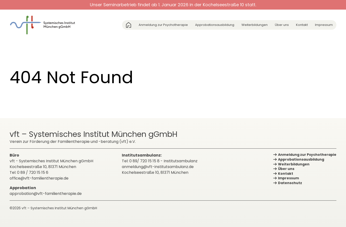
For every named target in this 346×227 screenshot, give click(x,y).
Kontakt (302, 25)
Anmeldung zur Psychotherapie (163, 25)
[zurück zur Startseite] (46, 25)
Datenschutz (290, 182)
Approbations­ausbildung (214, 25)
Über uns (282, 25)
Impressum (324, 25)
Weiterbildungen (254, 25)
